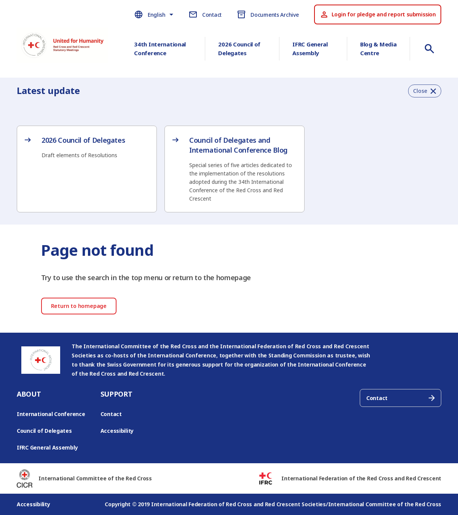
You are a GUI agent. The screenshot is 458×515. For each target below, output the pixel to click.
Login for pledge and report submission (377, 14)
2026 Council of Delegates (239, 48)
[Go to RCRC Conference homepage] (62, 50)
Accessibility (117, 430)
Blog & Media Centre (378, 48)
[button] (424, 91)
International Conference (51, 414)
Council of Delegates (44, 430)
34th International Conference (160, 48)
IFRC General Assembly (310, 48)
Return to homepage (79, 305)
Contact (111, 414)
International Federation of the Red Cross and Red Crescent (361, 478)
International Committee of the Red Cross (95, 478)
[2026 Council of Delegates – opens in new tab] (86, 147)
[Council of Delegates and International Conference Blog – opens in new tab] (234, 169)
